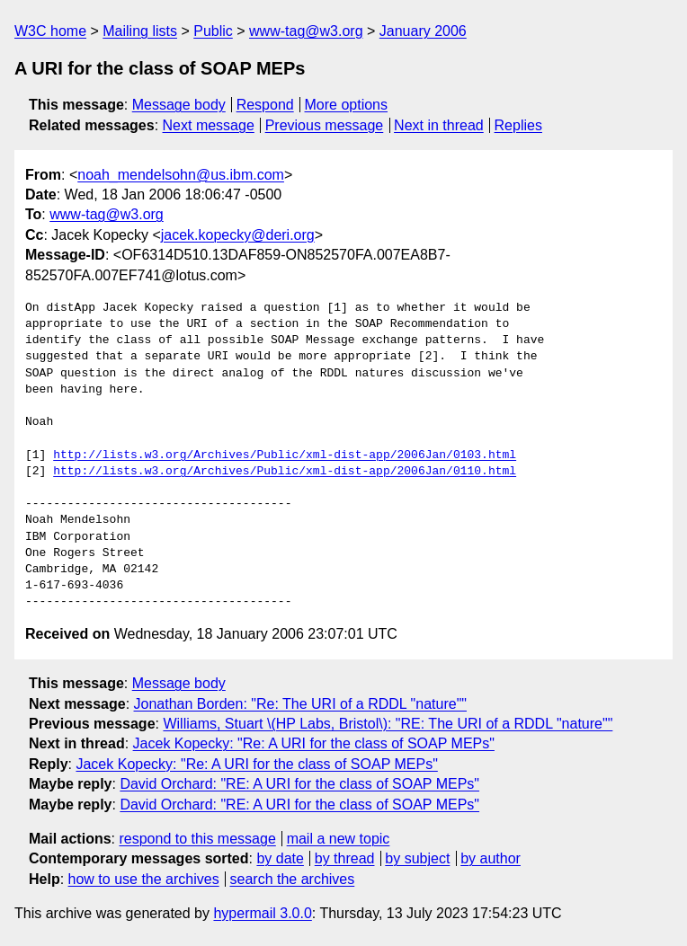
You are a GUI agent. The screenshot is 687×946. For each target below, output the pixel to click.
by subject (417, 858)
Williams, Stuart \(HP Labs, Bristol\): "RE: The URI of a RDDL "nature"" (387, 723)
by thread (345, 858)
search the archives (292, 879)
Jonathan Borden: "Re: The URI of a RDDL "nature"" (300, 704)
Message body (179, 104)
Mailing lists (140, 31)
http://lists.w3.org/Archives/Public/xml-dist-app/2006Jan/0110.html (284, 472)
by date (279, 858)
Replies (518, 125)
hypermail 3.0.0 (262, 913)
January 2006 (423, 31)
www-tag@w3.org (306, 31)
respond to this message (197, 838)
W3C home (50, 31)
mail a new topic (338, 838)
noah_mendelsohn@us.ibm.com (180, 174)
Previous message (324, 125)
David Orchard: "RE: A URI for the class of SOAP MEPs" (299, 783)
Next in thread (439, 125)
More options (346, 104)
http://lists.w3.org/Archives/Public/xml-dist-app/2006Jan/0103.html (284, 455)
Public (213, 31)
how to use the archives (143, 879)
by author (490, 858)
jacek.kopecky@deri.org (238, 235)
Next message (208, 125)
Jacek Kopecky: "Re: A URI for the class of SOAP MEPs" (314, 743)
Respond (265, 104)
